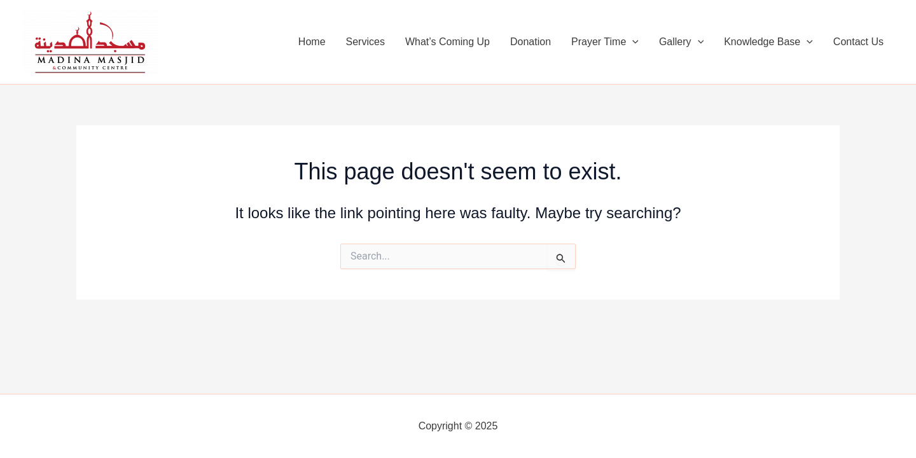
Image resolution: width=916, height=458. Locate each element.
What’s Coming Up (447, 41)
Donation (530, 41)
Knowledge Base (768, 42)
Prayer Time (605, 42)
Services (365, 41)
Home (312, 41)
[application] (632, 42)
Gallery (681, 42)
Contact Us (858, 41)
